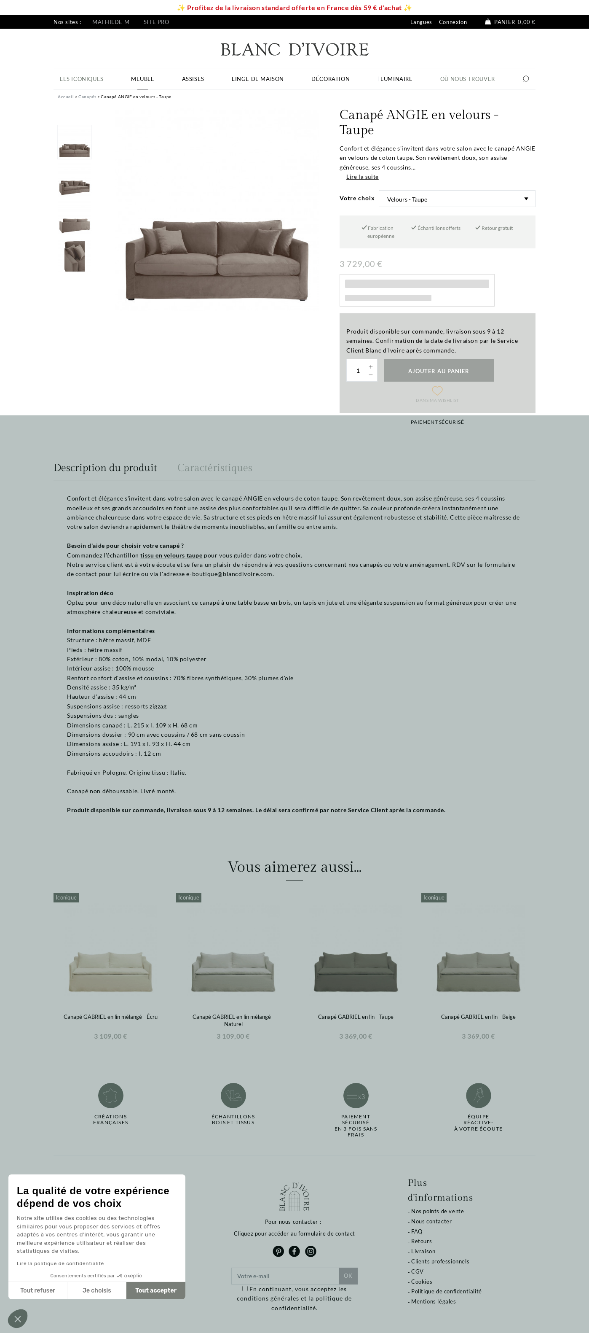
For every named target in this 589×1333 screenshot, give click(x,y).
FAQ (417, 1231)
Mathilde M (110, 22)
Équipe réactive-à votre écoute (478, 1123)
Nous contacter (431, 1221)
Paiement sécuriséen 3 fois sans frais (356, 1126)
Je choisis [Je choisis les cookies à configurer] (97, 1290)
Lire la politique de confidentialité (60, 1263)
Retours (421, 1241)
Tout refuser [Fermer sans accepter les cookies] (37, 1290)
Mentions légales (433, 1301)
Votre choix (357, 198)
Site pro (156, 22)
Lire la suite (362, 176)
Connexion (453, 22)
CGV (417, 1271)
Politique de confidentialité (446, 1291)
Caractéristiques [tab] (214, 468)
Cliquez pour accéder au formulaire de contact (294, 1233)
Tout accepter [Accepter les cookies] (156, 1290)
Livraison (423, 1251)
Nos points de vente (437, 1211)
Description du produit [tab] (105, 468)
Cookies (421, 1281)
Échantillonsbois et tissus (233, 1120)
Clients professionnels (440, 1261)
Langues (421, 22)
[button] (18, 1319)
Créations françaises (110, 1120)
